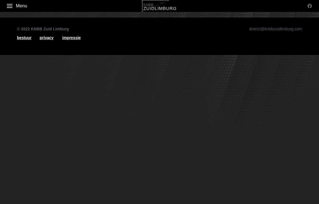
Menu (16, 6)
